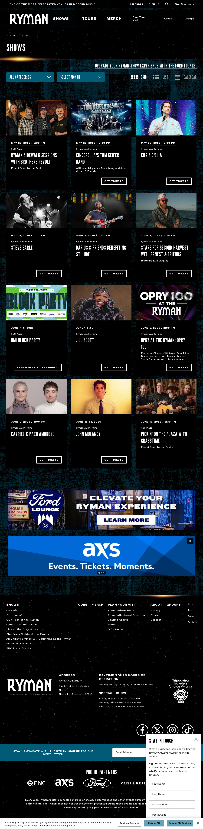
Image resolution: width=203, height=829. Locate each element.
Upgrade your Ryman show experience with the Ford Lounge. (146, 66)
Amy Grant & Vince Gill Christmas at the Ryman (39, 638)
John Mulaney (88, 434)
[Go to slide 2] (101, 573)
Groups (189, 18)
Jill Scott (85, 340)
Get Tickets (114, 181)
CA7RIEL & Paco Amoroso (33, 434)
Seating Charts (118, 619)
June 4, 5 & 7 (85, 327)
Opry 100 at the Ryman (22, 624)
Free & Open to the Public (38, 367)
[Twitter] (157, 730)
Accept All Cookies (180, 823)
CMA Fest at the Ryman (22, 619)
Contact (156, 619)
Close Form (195, 739)
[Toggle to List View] (160, 77)
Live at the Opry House (22, 629)
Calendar (136, 4)
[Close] (197, 823)
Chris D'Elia (151, 155)
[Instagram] (172, 730)
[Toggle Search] (167, 4)
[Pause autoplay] (190, 541)
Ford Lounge (15, 615)
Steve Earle (22, 247)
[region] (101, 823)
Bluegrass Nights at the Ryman (27, 634)
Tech (190, 610)
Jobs (190, 604)
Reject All (154, 823)
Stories (155, 615)
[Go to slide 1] (99, 572)
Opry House (116, 629)
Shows (61, 18)
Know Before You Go (122, 610)
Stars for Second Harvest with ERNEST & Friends (165, 251)
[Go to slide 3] (103, 572)
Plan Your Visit (139, 18)
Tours (89, 18)
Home (11, 35)
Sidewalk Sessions (19, 643)
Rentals (192, 622)
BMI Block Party (25, 340)
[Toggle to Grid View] (139, 77)
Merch (116, 18)
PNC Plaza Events (18, 648)
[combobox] (30, 77)
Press (191, 616)
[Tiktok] (187, 730)
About (168, 18)
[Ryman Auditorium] (29, 19)
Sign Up (154, 4)
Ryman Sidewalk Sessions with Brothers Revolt (34, 158)
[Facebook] (142, 730)
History (155, 610)
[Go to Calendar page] (186, 77)
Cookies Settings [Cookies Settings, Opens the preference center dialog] (129, 823)
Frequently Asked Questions (127, 615)
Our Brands (185, 4)
